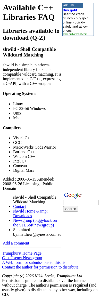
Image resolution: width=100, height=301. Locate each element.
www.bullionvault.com (75, 34)
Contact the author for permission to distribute (40, 267)
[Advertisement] (77, 113)
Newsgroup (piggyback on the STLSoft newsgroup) (35, 222)
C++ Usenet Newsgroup (22, 258)
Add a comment (16, 243)
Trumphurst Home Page (21, 253)
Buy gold (70, 10)
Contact (19, 206)
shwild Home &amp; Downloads (30, 213)
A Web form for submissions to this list (34, 262)
